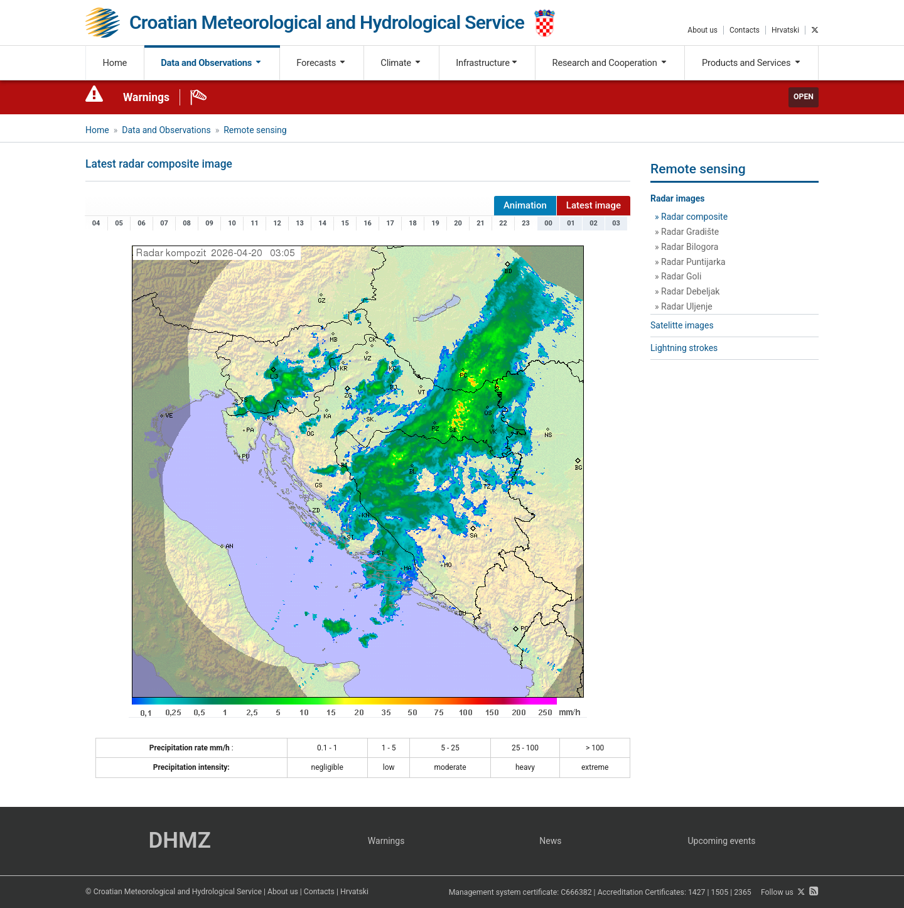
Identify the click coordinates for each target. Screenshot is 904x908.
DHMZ (179, 840)
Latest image (593, 205)
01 (571, 223)
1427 (697, 892)
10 (232, 223)
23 (526, 223)
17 (390, 223)
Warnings (146, 97)
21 (480, 223)
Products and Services (752, 62)
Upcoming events (722, 841)
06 (141, 223)
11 (254, 223)
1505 (720, 892)
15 (345, 223)
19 (435, 223)
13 (300, 223)
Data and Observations (211, 62)
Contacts (744, 30)
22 (503, 223)
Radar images (677, 198)
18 (413, 223)
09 (209, 223)
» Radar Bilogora (686, 247)
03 (616, 223)
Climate (401, 62)
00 (548, 223)
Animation (525, 205)
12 (277, 223)
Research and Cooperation (610, 62)
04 (96, 223)
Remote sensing (254, 130)
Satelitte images (682, 325)
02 (593, 223)
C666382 (576, 892)
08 (187, 223)
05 (119, 223)
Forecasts (321, 62)
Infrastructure (487, 62)
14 (322, 223)
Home (115, 62)
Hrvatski (785, 30)
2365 (742, 892)
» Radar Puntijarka (690, 262)
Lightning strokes (684, 348)
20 (458, 223)
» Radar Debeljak (687, 291)
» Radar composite (691, 217)
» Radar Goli (678, 276)
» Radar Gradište (687, 232)
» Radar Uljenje (684, 306)
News (550, 841)
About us (702, 30)
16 (367, 223)
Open (804, 96)
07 (164, 223)
